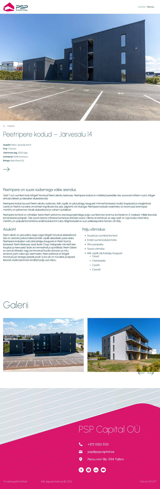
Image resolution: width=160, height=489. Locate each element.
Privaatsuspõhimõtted (15, 481)
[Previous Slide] (141, 373)
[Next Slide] (150, 373)
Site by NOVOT (148, 481)
